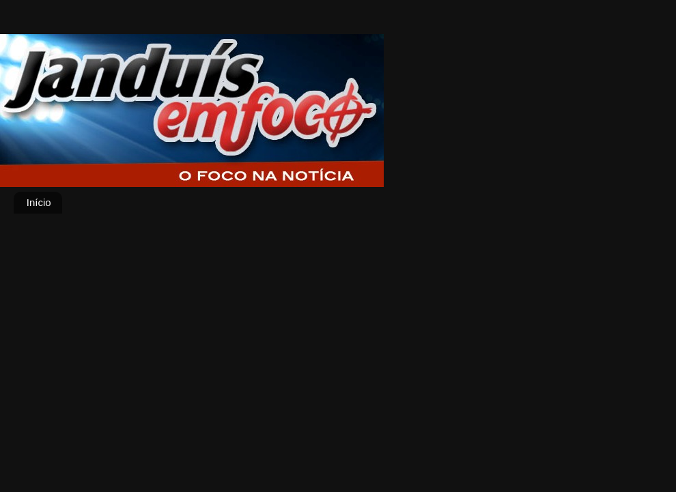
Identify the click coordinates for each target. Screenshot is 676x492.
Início (39, 202)
